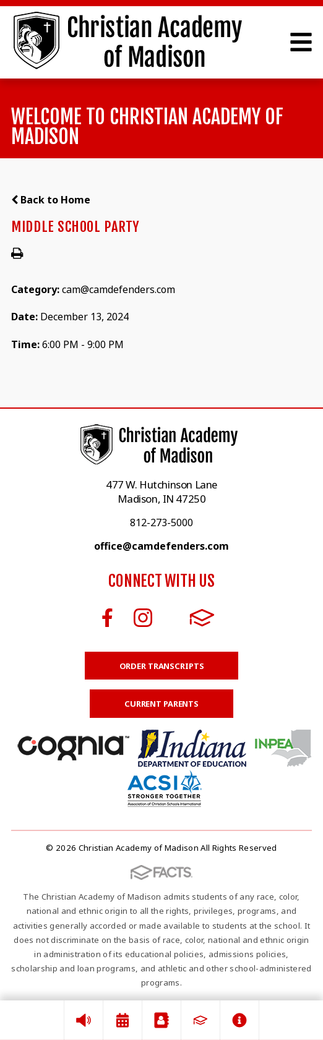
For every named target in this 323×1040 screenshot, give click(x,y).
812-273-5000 (161, 522)
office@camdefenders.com (161, 546)
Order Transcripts (161, 665)
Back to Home (50, 200)
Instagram (143, 617)
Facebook (107, 617)
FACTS (202, 617)
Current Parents (161, 703)
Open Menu (301, 42)
